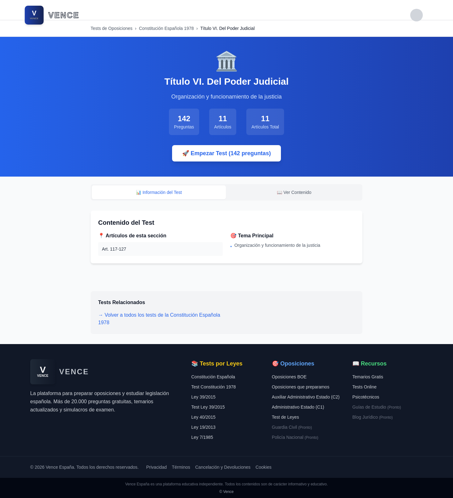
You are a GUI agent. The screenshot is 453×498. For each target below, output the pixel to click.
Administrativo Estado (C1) (298, 407)
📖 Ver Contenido (294, 192)
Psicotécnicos (365, 396)
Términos (181, 467)
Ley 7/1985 (202, 437)
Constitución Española (213, 376)
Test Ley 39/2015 (208, 407)
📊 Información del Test (159, 192)
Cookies (263, 467)
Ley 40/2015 (203, 417)
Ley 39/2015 (203, 396)
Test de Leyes (285, 417)
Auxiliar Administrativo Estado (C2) (306, 396)
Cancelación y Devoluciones (222, 467)
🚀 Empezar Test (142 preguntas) (226, 153)
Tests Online (364, 386)
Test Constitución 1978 (213, 386)
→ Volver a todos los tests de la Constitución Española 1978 (159, 318)
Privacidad (156, 467)
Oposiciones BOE (289, 376)
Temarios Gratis (367, 376)
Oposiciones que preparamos (300, 386)
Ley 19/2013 (203, 427)
